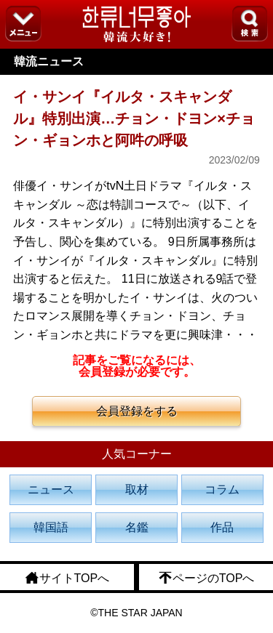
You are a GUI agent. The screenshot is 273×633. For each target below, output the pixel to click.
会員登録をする (137, 411)
